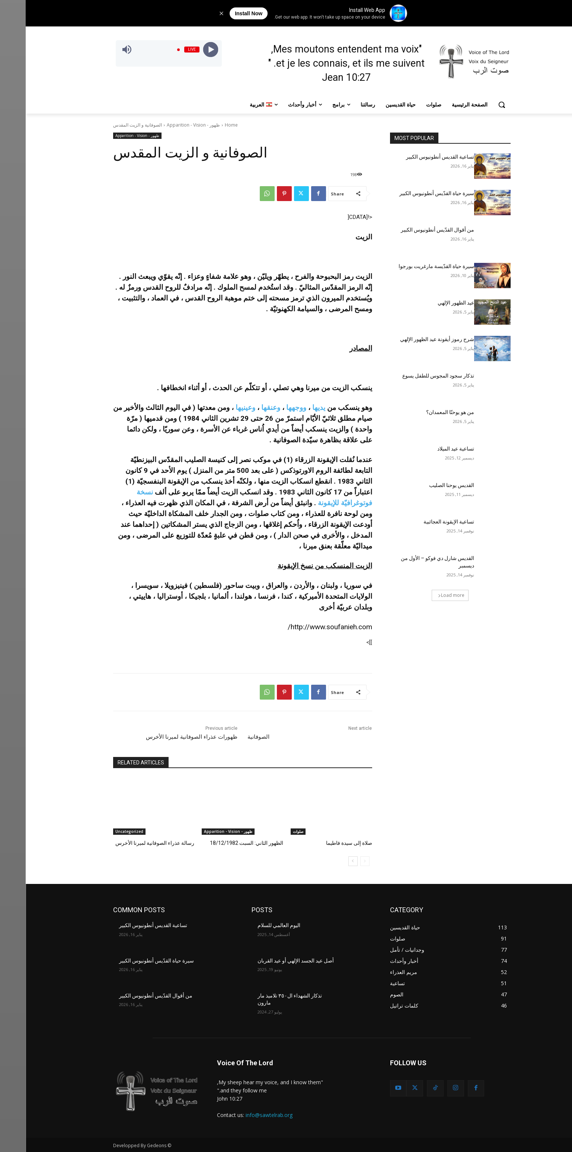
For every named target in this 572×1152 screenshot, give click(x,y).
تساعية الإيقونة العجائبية (423, 522)
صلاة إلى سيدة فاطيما (324, 843)
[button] (476, 105)
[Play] (185, 49)
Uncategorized (104, 831)
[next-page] (327, 861)
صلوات (272, 831)
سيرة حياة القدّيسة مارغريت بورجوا (410, 266)
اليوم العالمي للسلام (253, 925)
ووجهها (271, 407)
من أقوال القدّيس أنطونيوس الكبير (411, 230)
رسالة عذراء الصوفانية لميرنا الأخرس (132, 843)
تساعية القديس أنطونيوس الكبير (414, 157)
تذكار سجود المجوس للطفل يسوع (412, 376)
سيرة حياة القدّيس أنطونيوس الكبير (411, 193)
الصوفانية (233, 736)
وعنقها (245, 407)
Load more (425, 595)
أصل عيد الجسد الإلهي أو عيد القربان (270, 960)
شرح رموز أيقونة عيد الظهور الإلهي (411, 339)
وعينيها (220, 407)
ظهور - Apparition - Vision (167, 125)
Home (205, 125)
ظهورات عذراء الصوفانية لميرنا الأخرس (166, 736)
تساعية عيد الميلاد (429, 449)
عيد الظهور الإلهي (430, 303)
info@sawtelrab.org (243, 1114)
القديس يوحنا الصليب (425, 485)
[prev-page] (339, 861)
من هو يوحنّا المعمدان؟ (424, 412)
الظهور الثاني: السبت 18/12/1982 (223, 843)
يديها (293, 407)
